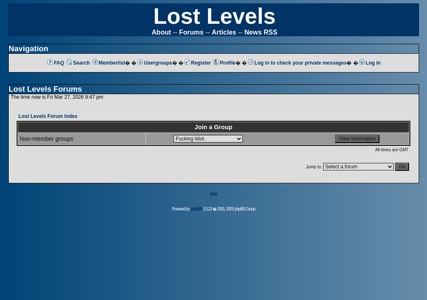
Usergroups (155, 63)
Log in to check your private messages (297, 63)
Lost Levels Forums (45, 89)
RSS (213, 194)
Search (78, 63)
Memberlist (109, 63)
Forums (191, 32)
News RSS (260, 32)
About (161, 32)
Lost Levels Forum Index (47, 116)
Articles (224, 32)
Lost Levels (214, 16)
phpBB (196, 209)
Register (198, 63)
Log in (370, 63)
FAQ (56, 63)
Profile (224, 63)
